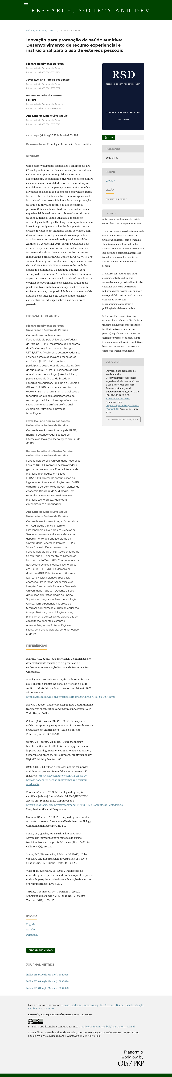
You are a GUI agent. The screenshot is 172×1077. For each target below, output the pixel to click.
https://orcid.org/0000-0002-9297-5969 (43, 124)
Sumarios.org (91, 1005)
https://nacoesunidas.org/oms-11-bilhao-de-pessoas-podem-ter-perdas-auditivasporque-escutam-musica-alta (57, 780)
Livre (39, 1008)
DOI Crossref (107, 1005)
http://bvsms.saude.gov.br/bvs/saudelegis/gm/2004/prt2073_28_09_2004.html (70, 696)
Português (32, 934)
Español (30, 929)
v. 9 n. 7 (52, 30)
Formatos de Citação (122, 419)
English (30, 924)
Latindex (49, 1008)
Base (66, 1005)
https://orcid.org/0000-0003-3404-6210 (43, 108)
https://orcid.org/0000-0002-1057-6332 (43, 88)
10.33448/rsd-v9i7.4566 (118, 398)
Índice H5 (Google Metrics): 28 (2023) (47, 988)
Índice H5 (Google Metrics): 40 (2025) (47, 974)
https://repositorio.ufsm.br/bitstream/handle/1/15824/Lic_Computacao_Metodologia (74, 805)
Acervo (41, 30)
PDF (110, 137)
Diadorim (76, 1005)
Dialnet (120, 1005)
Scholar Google (134, 1005)
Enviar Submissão (40, 950)
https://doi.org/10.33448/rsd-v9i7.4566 (55, 135)
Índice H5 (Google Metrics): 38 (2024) (47, 981)
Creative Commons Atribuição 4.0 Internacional (107, 1026)
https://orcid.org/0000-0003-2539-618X (43, 72)
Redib (31, 1008)
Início (30, 30)
